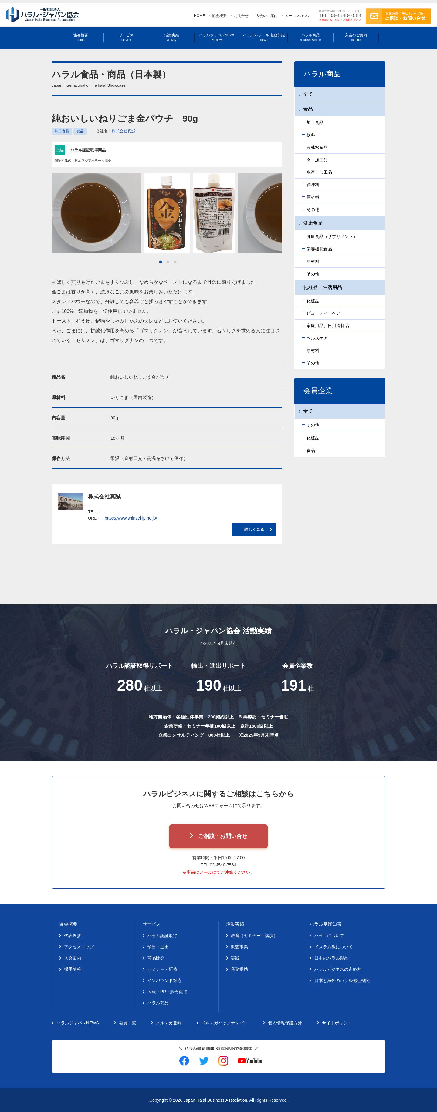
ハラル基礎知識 (325, 923)
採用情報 (72, 969)
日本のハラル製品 (331, 958)
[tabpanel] (167, 213)
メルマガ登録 (168, 1022)
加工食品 (62, 131)
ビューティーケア (323, 313)
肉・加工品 (317, 159)
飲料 (311, 134)
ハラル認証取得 (162, 935)
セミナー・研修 (162, 969)
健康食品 (313, 223)
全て (308, 94)
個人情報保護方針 (285, 1022)
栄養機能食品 (319, 248)
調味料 (313, 184)
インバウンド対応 (164, 980)
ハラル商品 (310, 37)
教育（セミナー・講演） (254, 935)
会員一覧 (127, 1022)
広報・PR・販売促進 (167, 991)
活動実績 (171, 37)
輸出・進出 (158, 946)
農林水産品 (317, 147)
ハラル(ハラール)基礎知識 (264, 37)
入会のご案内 (267, 16)
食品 (80, 131)
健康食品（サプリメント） (332, 236)
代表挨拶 (72, 935)
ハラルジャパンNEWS (217, 37)
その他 (313, 209)
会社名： (115, 131)
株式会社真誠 (123, 131)
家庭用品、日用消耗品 (328, 325)
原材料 (313, 197)
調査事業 (239, 946)
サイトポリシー (337, 1022)
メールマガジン (297, 16)
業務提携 (239, 969)
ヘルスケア (317, 338)
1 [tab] (161, 262)
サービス (126, 37)
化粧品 (313, 300)
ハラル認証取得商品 (88, 150)
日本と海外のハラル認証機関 (342, 980)
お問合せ (241, 16)
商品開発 (155, 958)
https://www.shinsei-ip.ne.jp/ (131, 518)
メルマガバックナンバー (224, 1022)
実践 (235, 958)
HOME (199, 16)
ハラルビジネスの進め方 (337, 969)
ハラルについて (329, 935)
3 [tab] (175, 262)
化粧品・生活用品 (322, 287)
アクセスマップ (79, 946)
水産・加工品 (319, 172)
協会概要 (219, 16)
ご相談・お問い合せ (222, 836)
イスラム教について (333, 946)
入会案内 (72, 958)
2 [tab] (168, 262)
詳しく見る (254, 529)
